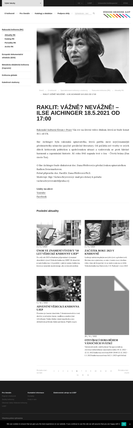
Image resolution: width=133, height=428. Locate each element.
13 (111, 371)
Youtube (41, 192)
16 (88, 375)
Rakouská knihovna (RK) (101, 90)
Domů (41, 90)
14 (77, 375)
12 (106, 371)
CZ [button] (80, 3)
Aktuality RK (118, 90)
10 (96, 371)
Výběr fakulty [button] (23, 3)
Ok (124, 424)
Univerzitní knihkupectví (107, 3)
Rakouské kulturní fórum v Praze (54, 129)
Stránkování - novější (42, 371)
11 (100, 371)
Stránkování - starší (123, 371)
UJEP (90, 3)
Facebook (42, 196)
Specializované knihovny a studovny (74, 90)
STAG (125, 3)
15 (83, 375)
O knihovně (52, 90)
